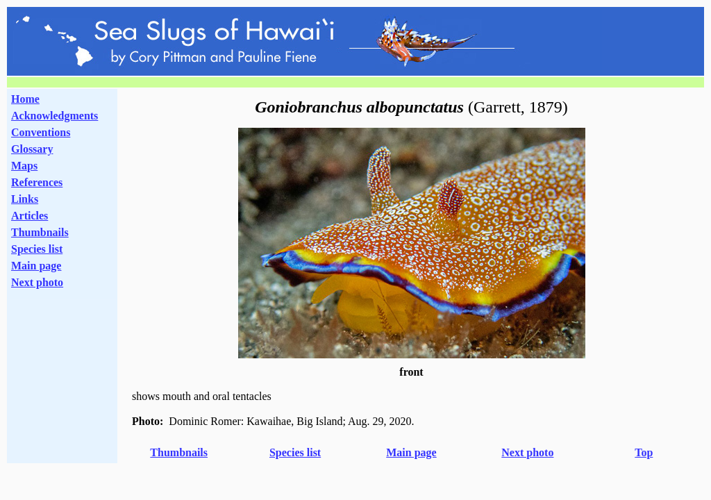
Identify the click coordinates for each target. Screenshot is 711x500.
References (36, 182)
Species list (36, 249)
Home (25, 99)
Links (24, 199)
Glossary (32, 149)
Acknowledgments (54, 116)
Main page (36, 266)
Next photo (527, 452)
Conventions (40, 132)
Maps (24, 166)
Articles (29, 216)
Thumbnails (40, 232)
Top (644, 452)
